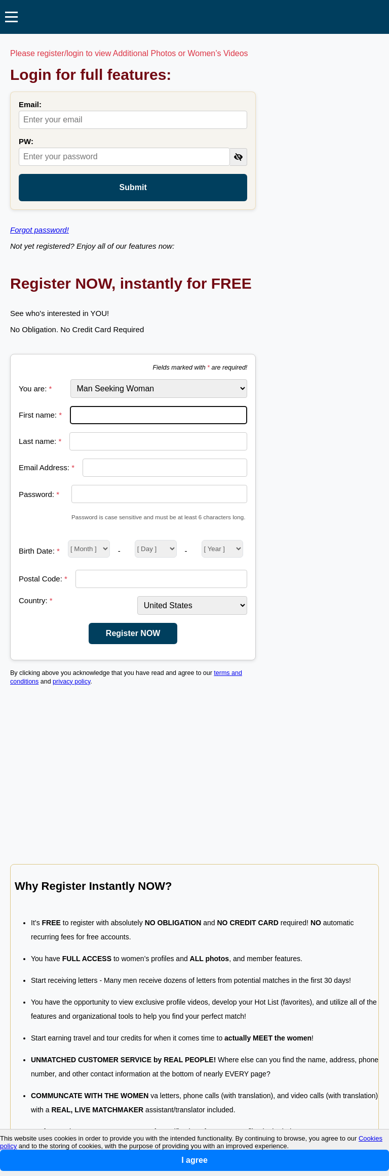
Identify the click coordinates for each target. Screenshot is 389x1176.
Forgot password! (39, 229)
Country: (36, 600)
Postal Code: (43, 578)
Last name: (40, 441)
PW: (26, 141)
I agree (194, 1160)
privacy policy (71, 681)
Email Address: (46, 467)
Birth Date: (39, 551)
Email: (30, 104)
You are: (35, 388)
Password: (39, 494)
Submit (133, 187)
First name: (40, 415)
